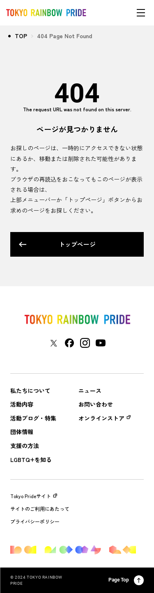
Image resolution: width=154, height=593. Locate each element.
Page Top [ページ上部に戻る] (126, 580)
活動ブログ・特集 (33, 418)
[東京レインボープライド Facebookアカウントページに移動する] (69, 343)
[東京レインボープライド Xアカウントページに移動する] (53, 343)
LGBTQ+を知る (31, 460)
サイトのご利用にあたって (39, 509)
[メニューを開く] (141, 13)
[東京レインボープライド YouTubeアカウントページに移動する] (101, 343)
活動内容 (21, 404)
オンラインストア (101, 418)
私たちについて (30, 391)
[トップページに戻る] (77, 319)
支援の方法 (24, 446)
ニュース (89, 391)
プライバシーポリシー (35, 521)
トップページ (57, 244)
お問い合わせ (95, 404)
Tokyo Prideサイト (33, 496)
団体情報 (21, 432)
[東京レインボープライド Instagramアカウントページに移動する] (85, 343)
